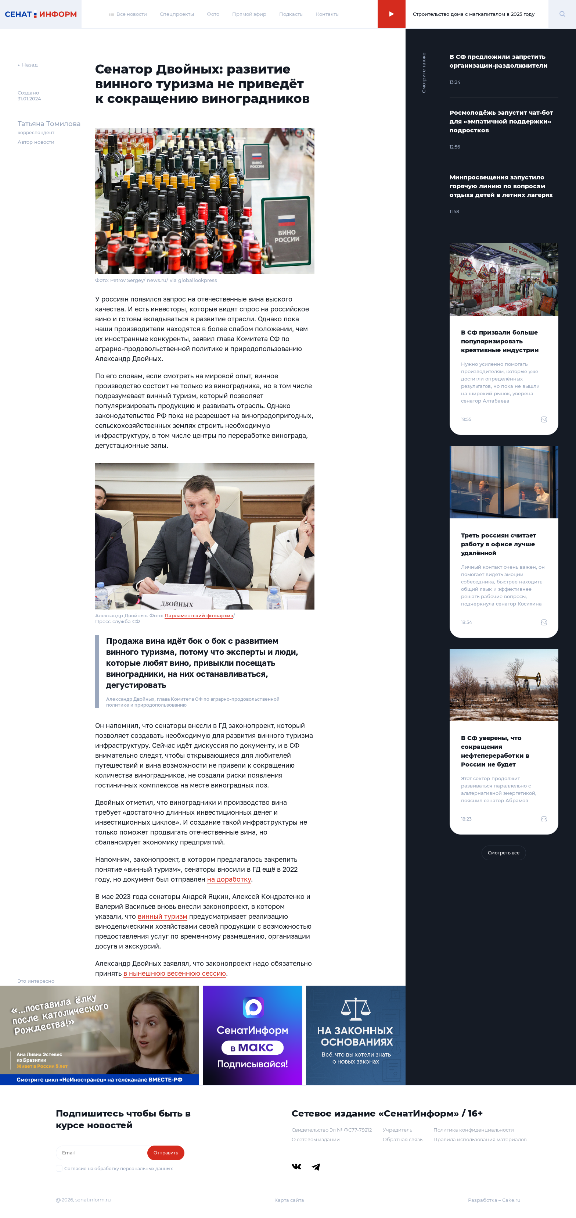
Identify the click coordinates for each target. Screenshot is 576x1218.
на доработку (229, 879)
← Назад (28, 65)
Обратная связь (402, 1139)
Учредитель (397, 1130)
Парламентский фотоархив (199, 615)
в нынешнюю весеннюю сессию (174, 973)
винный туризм (162, 916)
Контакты (327, 14)
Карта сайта (289, 1200)
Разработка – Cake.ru (494, 1200)
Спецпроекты (177, 14)
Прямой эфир (249, 14)
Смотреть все (504, 853)
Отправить (166, 1153)
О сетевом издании (316, 1139)
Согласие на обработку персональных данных (118, 1168)
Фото (213, 14)
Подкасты (291, 14)
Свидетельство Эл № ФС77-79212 (332, 1130)
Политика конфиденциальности (473, 1130)
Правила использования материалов (480, 1139)
